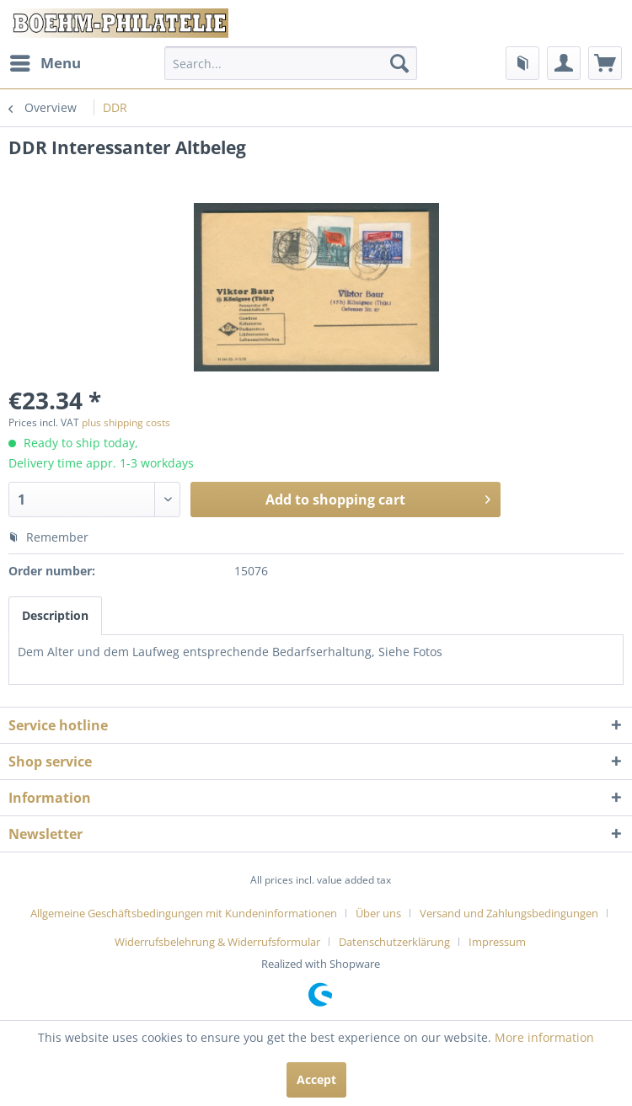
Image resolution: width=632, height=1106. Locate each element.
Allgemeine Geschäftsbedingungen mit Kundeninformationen (183, 913)
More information (544, 1037)
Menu (45, 61)
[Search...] (290, 63)
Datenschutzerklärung (394, 941)
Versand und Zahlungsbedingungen (509, 913)
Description (55, 615)
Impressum (497, 941)
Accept (316, 1079)
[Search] (399, 63)
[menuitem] (44, 63)
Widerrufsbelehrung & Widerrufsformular (217, 941)
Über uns (378, 913)
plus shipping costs (126, 422)
